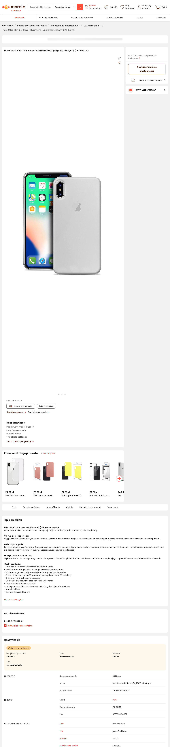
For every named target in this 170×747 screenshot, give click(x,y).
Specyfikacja (53, 507)
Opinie (69, 507)
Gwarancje (112, 507)
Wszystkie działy (62, 7)
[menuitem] (48, 17)
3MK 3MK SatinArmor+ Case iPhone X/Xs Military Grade (100, 495)
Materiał (63, 738)
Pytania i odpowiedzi (90, 507)
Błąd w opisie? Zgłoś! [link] (13, 599)
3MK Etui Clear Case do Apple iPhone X (15, 495)
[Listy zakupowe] (127, 7)
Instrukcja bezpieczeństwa (18, 625)
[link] (48, 17)
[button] (62, 224)
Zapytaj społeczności (38, 412)
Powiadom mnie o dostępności (147, 69)
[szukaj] (80, 7)
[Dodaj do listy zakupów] (119, 58)
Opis (14, 507)
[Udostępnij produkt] (119, 62)
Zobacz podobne (46, 406)
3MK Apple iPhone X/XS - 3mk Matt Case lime (72, 495)
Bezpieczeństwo (31, 507)
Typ (61, 731)
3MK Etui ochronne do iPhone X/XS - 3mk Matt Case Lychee (43, 495)
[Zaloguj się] (145, 7)
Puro (115, 700)
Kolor (62, 723)
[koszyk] (162, 7)
